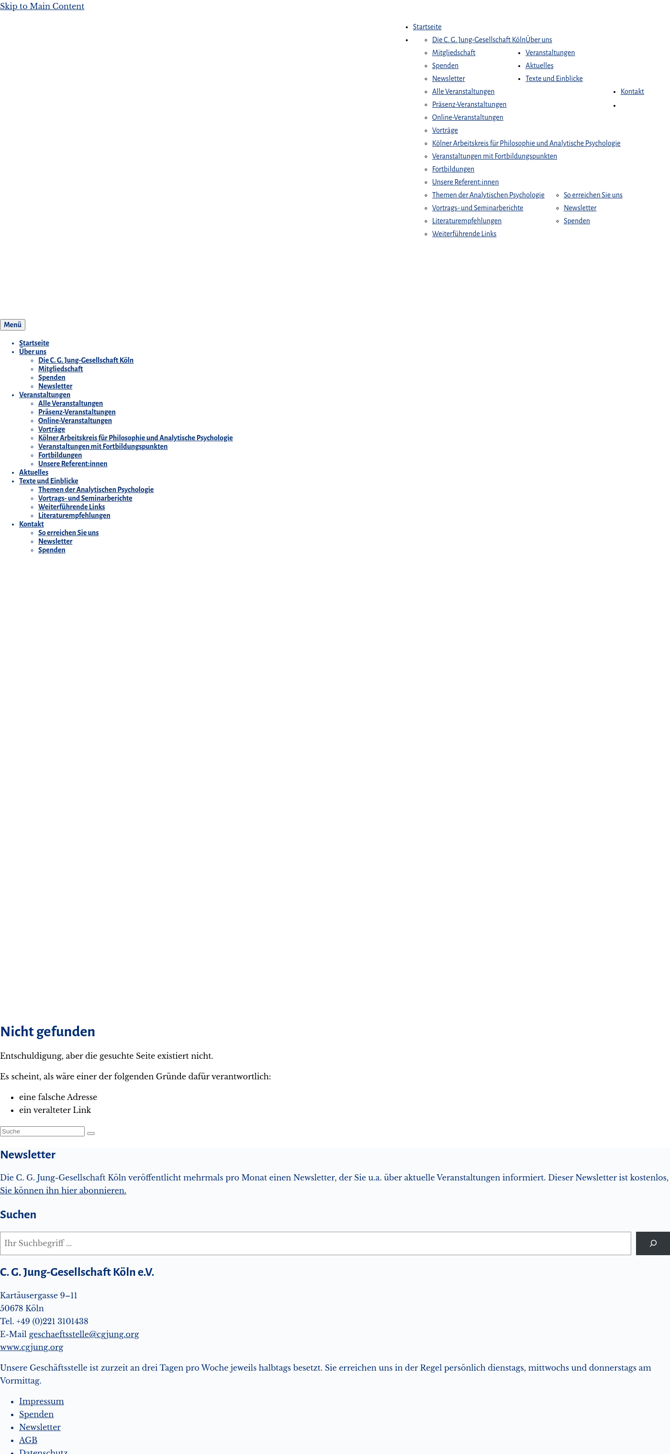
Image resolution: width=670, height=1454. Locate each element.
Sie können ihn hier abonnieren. (63, 1190)
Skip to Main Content (42, 6)
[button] (625, 105)
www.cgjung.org (31, 1347)
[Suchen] (653, 1243)
